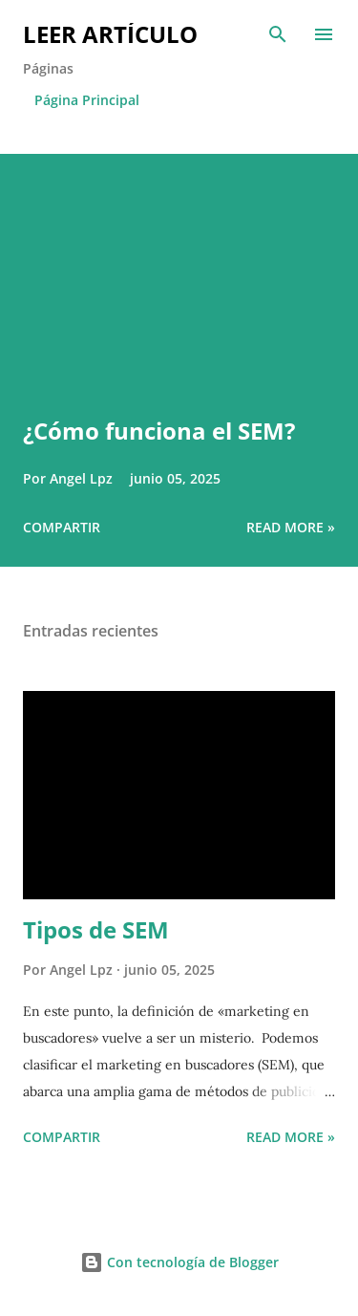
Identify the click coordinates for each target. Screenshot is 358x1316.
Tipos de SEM (96, 929)
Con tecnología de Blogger (179, 1262)
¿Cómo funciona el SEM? (159, 430)
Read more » (290, 527)
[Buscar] (277, 34)
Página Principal (86, 100)
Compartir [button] (61, 527)
